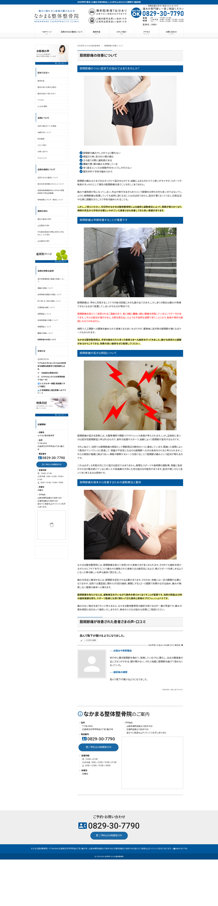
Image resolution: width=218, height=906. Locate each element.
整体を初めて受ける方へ (47, 94)
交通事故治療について (46, 308)
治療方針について (44, 132)
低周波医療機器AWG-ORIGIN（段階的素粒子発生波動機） (51, 191)
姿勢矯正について (44, 314)
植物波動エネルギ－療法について (50, 200)
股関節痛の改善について (47, 340)
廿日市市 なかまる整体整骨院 (113, 856)
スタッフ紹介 (121, 33)
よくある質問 (42, 106)
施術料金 (96, 33)
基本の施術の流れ (44, 219)
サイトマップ (42, 158)
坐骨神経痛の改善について (48, 320)
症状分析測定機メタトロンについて (51, 184)
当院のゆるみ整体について (72, 32)
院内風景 (41, 139)
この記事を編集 (90, 640)
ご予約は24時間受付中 (98, 747)
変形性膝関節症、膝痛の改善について (51, 280)
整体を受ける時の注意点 (47, 87)
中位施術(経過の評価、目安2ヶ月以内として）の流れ (51, 233)
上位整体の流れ (44, 226)
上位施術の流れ (44, 241)
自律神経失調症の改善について (49, 295)
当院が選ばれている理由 (47, 126)
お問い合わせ (171, 33)
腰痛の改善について (45, 333)
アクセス (146, 33)
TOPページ (47, 33)
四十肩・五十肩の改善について (49, 301)
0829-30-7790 (98, 738)
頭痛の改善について (45, 288)
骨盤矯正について (44, 327)
